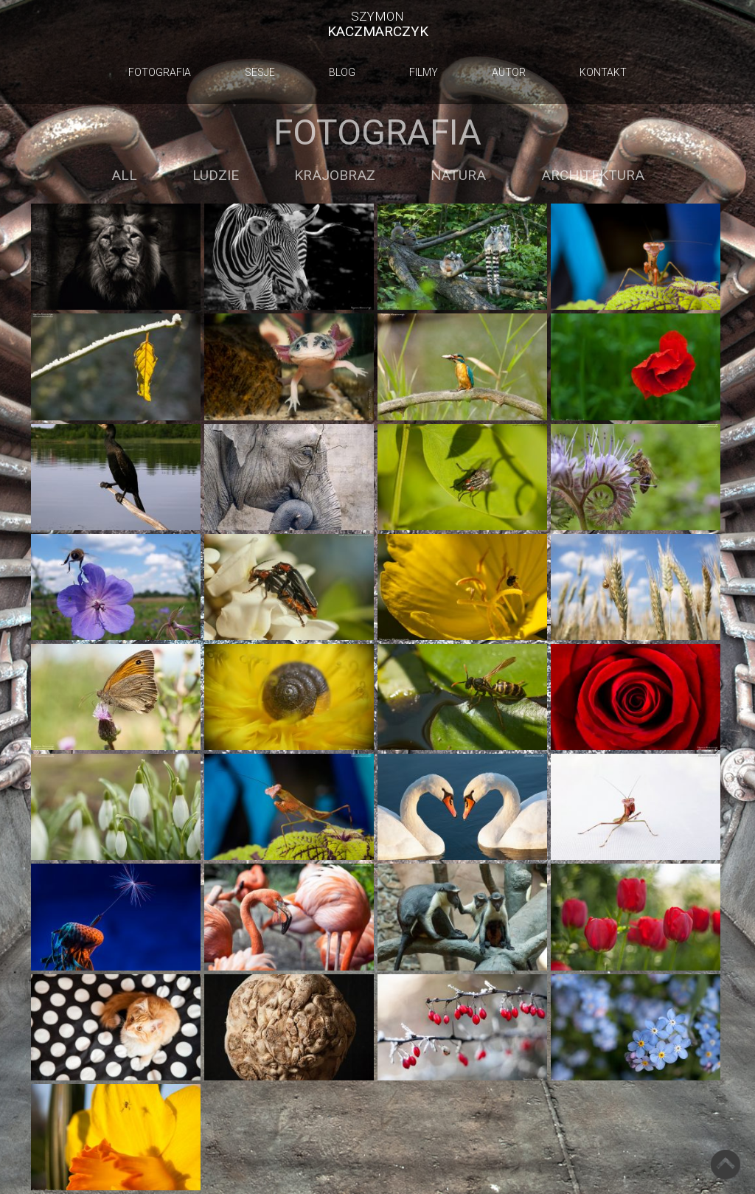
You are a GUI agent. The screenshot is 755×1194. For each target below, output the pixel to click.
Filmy (423, 72)
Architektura (592, 175)
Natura (458, 175)
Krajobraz (334, 175)
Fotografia (159, 72)
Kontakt (603, 72)
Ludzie (215, 175)
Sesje (260, 72)
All (124, 175)
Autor (509, 72)
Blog (342, 72)
